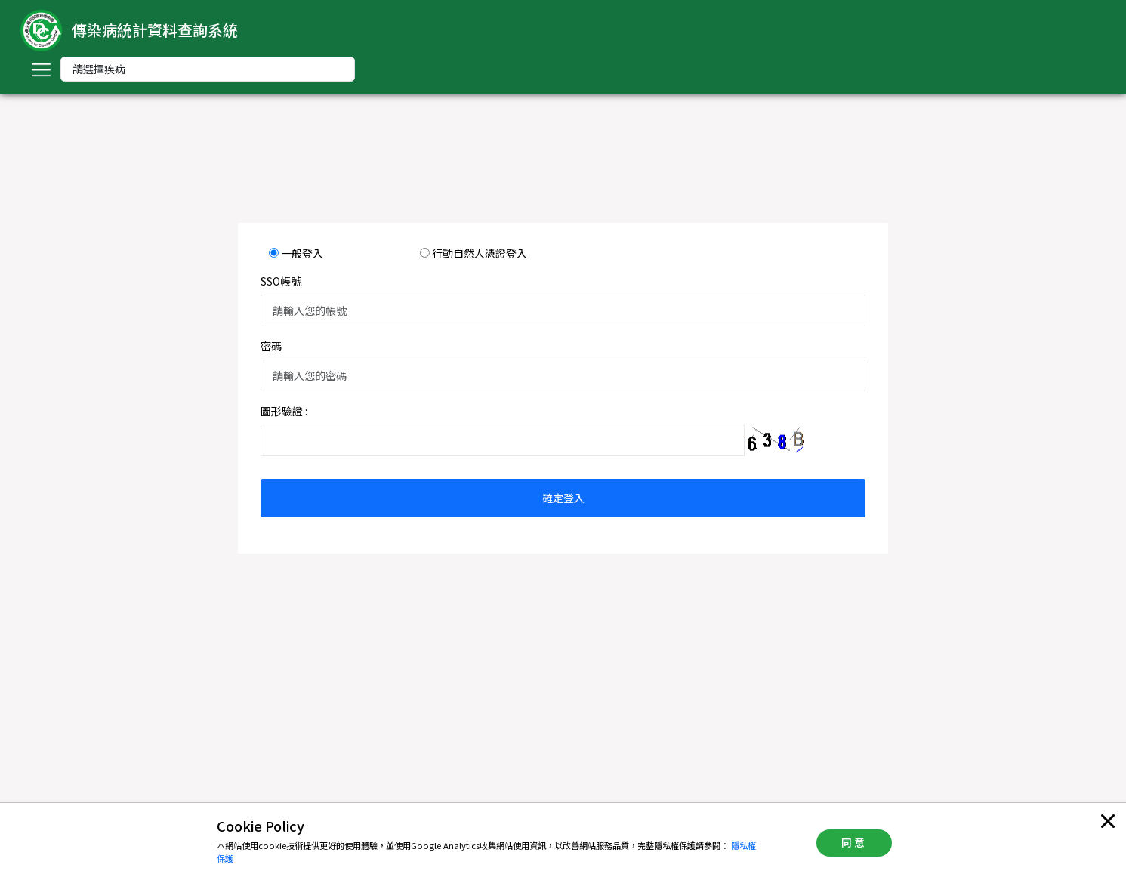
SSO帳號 (281, 281)
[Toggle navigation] (41, 69)
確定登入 (563, 497)
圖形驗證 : (284, 410)
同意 (854, 842)
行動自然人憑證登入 (479, 253)
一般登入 (302, 253)
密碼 (271, 346)
